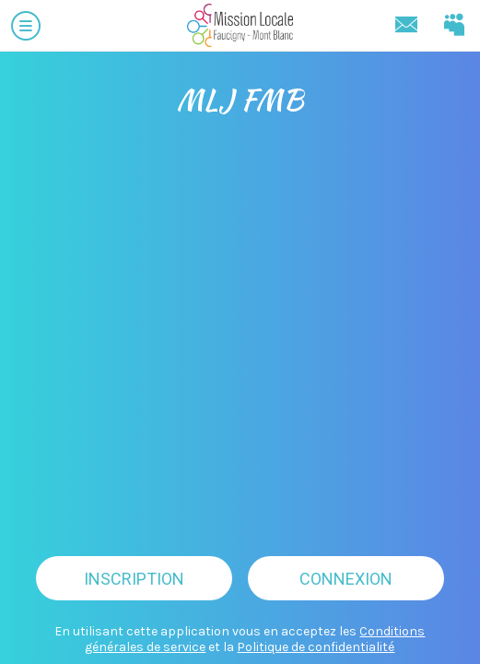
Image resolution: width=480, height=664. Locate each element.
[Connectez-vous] (454, 26)
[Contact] (406, 26)
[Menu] (26, 26)
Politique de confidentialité (315, 647)
